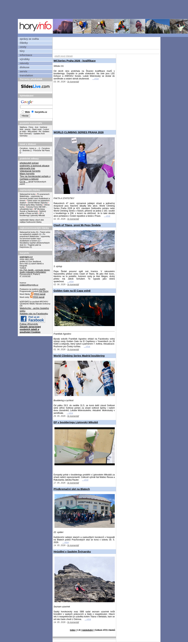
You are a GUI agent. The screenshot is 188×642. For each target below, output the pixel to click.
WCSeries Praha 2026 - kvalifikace (75, 60)
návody (24, 63)
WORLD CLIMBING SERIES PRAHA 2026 (79, 132)
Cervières (46, 148)
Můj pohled (33, 131)
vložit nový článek (63, 56)
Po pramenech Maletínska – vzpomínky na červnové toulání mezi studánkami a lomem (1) (35, 237)
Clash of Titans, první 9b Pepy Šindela (77, 225)
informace (26, 55)
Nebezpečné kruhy (27, 194)
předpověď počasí (29, 163)
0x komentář (73, 81)
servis (23, 71)
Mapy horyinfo (27, 173)
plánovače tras (27, 168)
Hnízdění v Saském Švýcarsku (72, 551)
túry (22, 51)
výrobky (25, 59)
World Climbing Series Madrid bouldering (79, 355)
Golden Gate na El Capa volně (72, 290)
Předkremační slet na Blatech (72, 489)
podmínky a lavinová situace (34, 165)
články (24, 42)
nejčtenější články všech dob (32, 220)
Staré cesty (37, 129)
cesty (23, 46)
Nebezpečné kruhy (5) (29, 232)
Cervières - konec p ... (29, 148)
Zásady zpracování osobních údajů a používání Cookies (30, 329)
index (72, 630)
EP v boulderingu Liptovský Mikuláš (32, 214)
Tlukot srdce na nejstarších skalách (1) (35, 233)
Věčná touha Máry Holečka (31, 205)
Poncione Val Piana (41, 150)
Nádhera (23, 127)
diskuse (24, 67)
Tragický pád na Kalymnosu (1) (30, 246)
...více (95, 78)
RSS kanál (38, 294)
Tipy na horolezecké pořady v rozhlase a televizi (35, 177)
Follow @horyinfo (29, 324)
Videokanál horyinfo (30, 171)
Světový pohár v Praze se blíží (33, 212)
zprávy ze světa (29, 38)
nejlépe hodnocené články (31, 222)
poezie (27, 129)
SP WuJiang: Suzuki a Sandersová (32, 210)
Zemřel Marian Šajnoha (38, 203)
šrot (36, 127)
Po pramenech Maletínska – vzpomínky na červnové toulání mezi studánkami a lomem (35, 197)
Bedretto (26, 150)
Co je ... (24, 181)
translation (26, 75)
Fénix (31, 127)
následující (87, 630)
